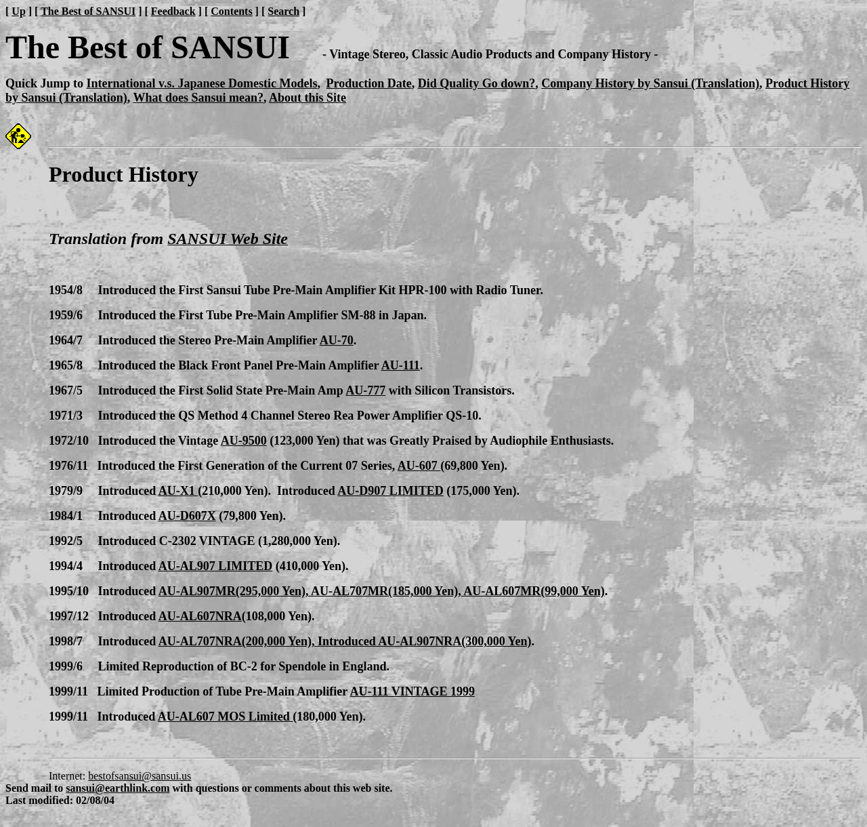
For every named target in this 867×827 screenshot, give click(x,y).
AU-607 (419, 465)
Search (283, 11)
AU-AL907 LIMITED (215, 566)
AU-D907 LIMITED (390, 491)
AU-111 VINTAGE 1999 (412, 691)
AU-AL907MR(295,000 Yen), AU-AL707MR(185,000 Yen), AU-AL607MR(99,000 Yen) (381, 591)
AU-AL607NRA (200, 616)
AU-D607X (187, 516)
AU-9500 (244, 440)
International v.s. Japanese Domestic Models (202, 83)
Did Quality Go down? (477, 83)
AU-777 (365, 390)
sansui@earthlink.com (117, 788)
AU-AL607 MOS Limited (225, 716)
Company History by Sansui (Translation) (650, 83)
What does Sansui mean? (198, 97)
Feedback (173, 11)
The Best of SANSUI (88, 11)
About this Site (307, 97)
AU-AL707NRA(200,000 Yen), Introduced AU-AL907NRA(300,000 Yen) (345, 641)
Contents (231, 11)
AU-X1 (178, 491)
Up (18, 11)
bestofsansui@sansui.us (139, 776)
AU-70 (337, 340)
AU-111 (400, 365)
